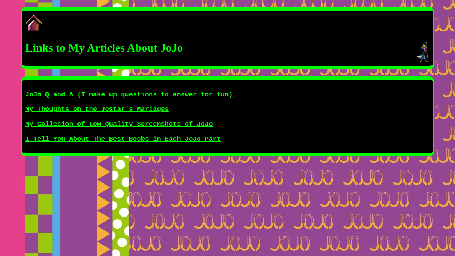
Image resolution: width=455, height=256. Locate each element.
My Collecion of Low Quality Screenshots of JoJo (119, 124)
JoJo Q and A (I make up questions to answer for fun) (129, 94)
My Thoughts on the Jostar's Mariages (97, 109)
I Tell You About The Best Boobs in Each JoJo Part (123, 139)
